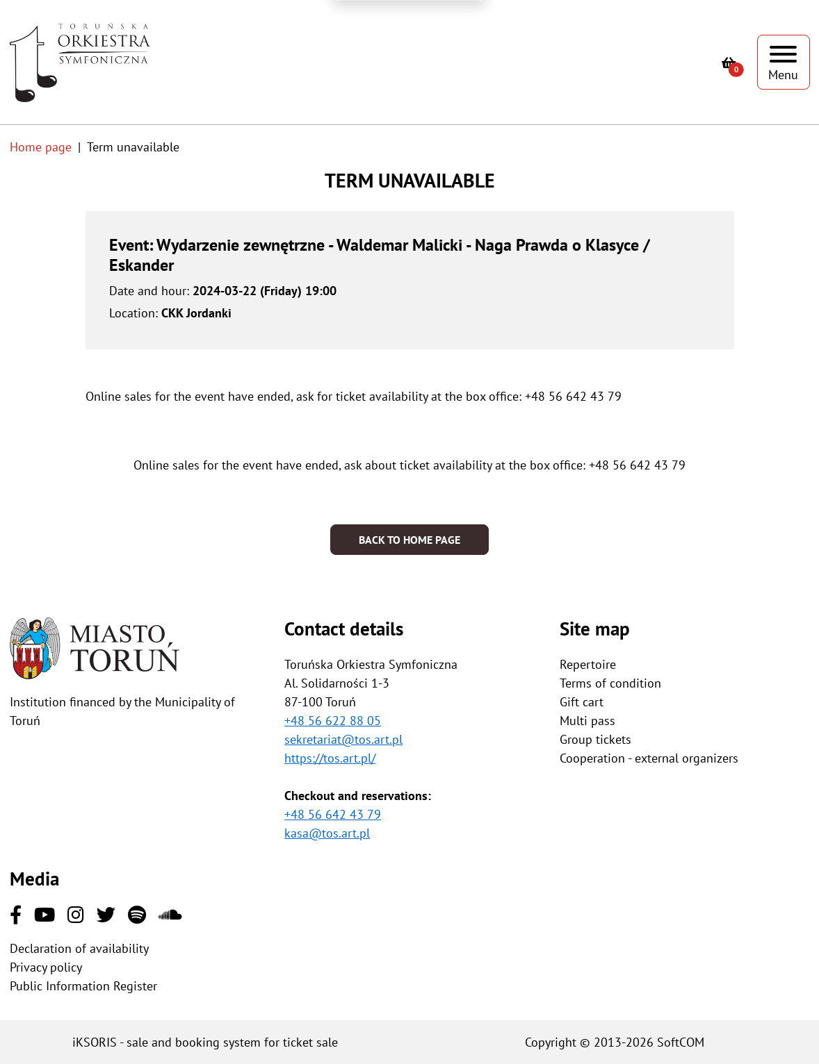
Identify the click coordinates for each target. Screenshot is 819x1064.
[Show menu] (783, 62)
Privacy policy (46, 967)
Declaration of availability (79, 948)
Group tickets (595, 739)
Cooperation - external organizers (649, 758)
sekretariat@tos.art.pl (343, 739)
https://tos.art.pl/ (329, 758)
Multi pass (587, 721)
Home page (41, 147)
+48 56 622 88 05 (332, 721)
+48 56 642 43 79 (332, 814)
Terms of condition (610, 683)
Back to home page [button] (409, 540)
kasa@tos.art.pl (327, 833)
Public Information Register (83, 986)
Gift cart (581, 702)
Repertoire (588, 664)
